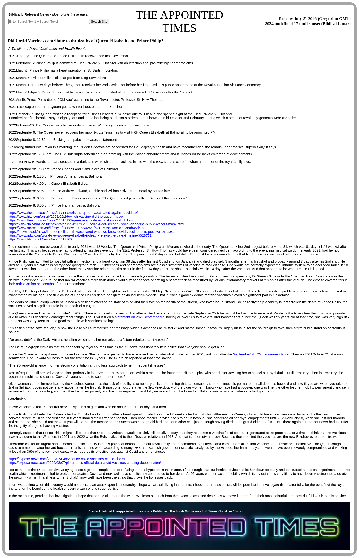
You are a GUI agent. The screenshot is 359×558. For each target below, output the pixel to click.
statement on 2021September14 (139, 317)
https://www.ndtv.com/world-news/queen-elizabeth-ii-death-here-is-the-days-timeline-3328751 (80, 235)
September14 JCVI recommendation (261, 354)
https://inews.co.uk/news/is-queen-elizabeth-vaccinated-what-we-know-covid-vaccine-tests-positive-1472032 (91, 232)
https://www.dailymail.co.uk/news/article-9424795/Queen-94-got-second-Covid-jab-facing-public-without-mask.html (96, 224)
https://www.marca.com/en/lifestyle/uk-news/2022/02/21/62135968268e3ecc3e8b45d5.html (78, 228)
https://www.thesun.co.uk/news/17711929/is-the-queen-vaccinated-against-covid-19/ (73, 213)
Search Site (99, 21)
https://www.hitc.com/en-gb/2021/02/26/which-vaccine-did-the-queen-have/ (65, 216)
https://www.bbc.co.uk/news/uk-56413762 (40, 239)
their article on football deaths (31, 284)
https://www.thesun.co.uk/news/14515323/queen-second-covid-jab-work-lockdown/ (71, 220)
